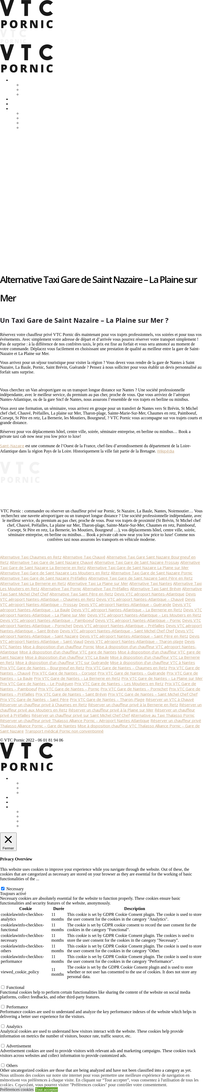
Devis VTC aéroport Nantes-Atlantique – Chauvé (140, 599)
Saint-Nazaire (12, 445)
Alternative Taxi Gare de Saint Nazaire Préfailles (43, 578)
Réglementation (34, 118)
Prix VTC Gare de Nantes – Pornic (68, 688)
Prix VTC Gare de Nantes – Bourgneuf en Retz (42, 667)
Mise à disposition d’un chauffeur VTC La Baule (67, 657)
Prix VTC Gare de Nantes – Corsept (64, 673)
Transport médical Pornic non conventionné (64, 731)
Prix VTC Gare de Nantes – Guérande (131, 673)
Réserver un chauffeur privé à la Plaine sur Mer (111, 710)
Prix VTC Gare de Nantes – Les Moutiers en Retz (119, 683)
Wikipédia (165, 451)
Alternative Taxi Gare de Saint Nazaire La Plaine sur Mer (138, 567)
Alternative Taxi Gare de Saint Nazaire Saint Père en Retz (140, 578)
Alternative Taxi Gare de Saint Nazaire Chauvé (51, 562)
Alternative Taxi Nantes (150, 583)
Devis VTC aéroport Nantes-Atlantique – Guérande (125, 604)
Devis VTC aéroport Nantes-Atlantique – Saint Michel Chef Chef (117, 630)
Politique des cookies (39, 127)
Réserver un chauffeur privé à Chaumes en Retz (43, 704)
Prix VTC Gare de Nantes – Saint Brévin (71, 694)
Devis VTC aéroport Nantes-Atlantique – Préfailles (119, 625)
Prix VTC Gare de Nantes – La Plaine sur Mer (162, 678)
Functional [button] (9, 982)
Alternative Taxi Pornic (60, 588)
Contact (17, 108)
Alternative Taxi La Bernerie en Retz (33, 583)
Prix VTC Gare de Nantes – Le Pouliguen (36, 683)
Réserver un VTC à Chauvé (170, 699)
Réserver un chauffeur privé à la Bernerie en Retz (133, 704)
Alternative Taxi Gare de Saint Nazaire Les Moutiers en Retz (55, 572)
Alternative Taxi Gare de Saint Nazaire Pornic (151, 572)
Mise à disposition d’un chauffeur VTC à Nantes (152, 662)
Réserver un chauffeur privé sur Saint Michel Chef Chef (80, 715)
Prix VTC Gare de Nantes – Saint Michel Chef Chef (152, 694)
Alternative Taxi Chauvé (84, 557)
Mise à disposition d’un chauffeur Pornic (58, 646)
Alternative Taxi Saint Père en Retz (81, 593)
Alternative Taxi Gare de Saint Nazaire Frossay (136, 562)
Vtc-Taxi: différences (39, 113)
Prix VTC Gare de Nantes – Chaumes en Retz (126, 667)
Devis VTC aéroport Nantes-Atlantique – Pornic (138, 620)
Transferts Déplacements (42, 85)
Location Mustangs (27, 104)
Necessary (15, 889)
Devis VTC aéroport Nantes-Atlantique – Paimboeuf (47, 620)
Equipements (32, 94)
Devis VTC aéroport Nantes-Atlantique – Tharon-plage (133, 641)
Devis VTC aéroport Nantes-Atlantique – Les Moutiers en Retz (144, 615)
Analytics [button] (8, 1021)
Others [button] (5, 1060)
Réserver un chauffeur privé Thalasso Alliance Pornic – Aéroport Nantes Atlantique (74, 720)
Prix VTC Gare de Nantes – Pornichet (134, 688)
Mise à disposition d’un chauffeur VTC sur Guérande (62, 662)
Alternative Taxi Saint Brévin (155, 588)
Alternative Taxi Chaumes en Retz (31, 557)
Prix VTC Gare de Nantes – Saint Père (34, 699)
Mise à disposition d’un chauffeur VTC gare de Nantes (68, 652)
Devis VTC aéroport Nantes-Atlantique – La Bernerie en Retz (126, 609)
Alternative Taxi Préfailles (105, 588)
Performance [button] (11, 1001)
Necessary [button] (8, 883)
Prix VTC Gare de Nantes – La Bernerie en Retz (77, 678)
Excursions (20, 99)
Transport (19, 80)
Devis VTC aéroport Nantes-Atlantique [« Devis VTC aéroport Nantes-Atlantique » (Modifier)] (149, 593)
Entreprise (30, 89)
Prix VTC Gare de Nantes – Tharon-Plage (107, 699)
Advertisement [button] (12, 1040)
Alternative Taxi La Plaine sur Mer (97, 583)
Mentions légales (35, 123)
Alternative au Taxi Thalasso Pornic (163, 715)
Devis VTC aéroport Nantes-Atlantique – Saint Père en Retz (134, 636)
